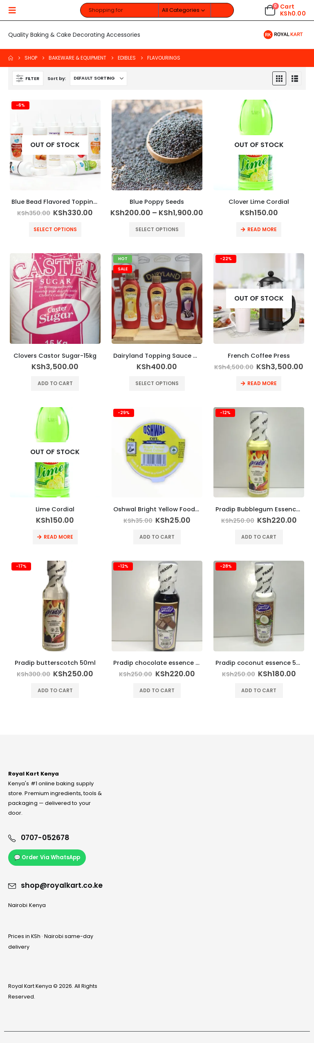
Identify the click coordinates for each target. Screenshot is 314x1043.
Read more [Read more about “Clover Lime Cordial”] (262, 229)
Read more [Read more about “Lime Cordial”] (58, 536)
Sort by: (56, 78)
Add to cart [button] (55, 383)
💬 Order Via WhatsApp (47, 857)
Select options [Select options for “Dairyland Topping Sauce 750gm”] (157, 383)
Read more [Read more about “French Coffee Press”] (262, 383)
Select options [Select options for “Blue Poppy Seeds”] (157, 229)
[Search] (222, 10)
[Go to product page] (55, 145)
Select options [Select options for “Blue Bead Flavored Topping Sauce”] (55, 229)
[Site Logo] (283, 34)
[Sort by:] (98, 78)
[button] (14, 10)
